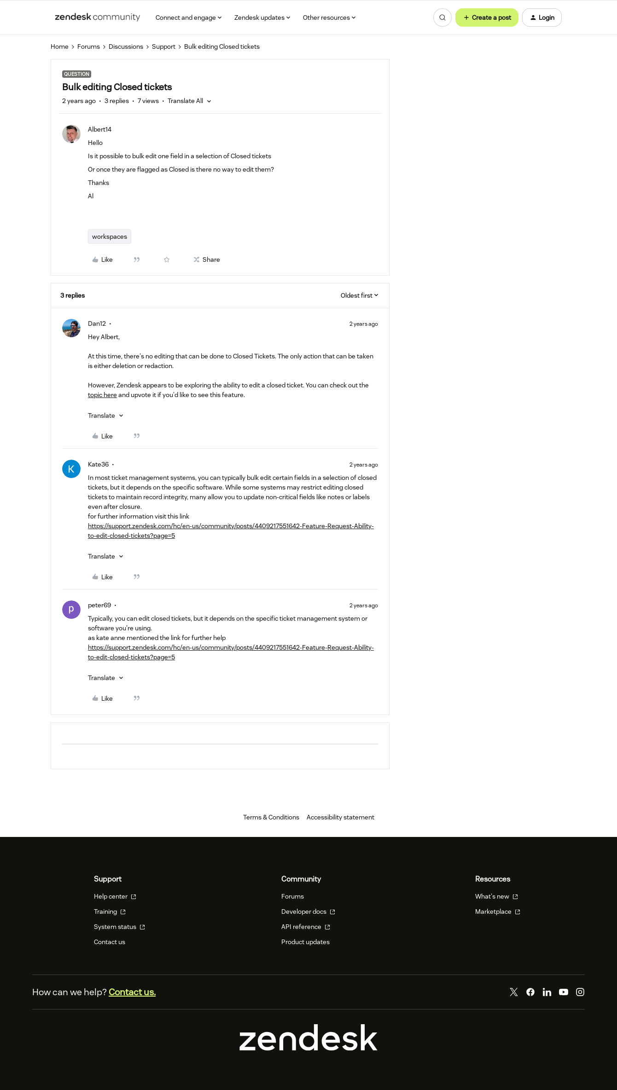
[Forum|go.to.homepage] (98, 17)
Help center (115, 896)
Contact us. (132, 992)
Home (60, 46)
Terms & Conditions (271, 817)
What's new (496, 896)
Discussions (126, 46)
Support (163, 46)
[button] (486, 17)
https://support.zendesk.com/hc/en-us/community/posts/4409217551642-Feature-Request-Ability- (231, 647)
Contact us (109, 942)
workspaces (109, 236)
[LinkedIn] (547, 992)
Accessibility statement (340, 817)
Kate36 (98, 464)
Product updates (305, 942)
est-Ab (352, 526)
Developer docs (308, 911)
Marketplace (497, 911)
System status (119, 927)
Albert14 (99, 129)
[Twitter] (513, 992)
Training (110, 911)
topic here (102, 395)
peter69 (99, 605)
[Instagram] (580, 992)
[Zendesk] (308, 1048)
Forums (88, 46)
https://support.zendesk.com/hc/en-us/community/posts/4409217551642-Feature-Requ (215, 526)
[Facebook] (530, 992)
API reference (305, 927)
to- (92, 657)
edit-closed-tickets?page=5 (135, 657)
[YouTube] (563, 992)
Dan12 (97, 323)
